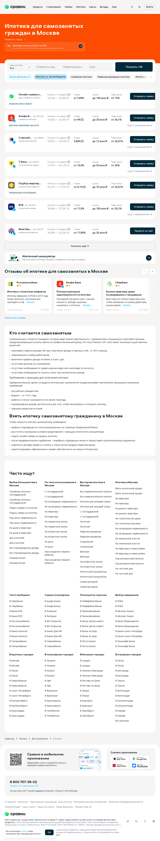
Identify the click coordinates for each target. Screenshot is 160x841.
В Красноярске (53, 700)
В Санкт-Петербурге (20, 690)
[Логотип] (77, 814)
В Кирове (120, 710)
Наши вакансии (64, 806)
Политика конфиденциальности (126, 801)
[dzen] (153, 821)
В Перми (84, 690)
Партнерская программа (43, 801)
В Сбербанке (16, 601)
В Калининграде (124, 700)
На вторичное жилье (56, 531)
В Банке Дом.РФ (53, 631)
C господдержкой (89, 511)
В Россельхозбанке (19, 621)
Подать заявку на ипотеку (23, 507)
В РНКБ (119, 601)
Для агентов (65, 801)
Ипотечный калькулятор (38, 256)
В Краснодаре (16, 710)
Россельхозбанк (27, 282)
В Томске (120, 680)
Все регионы (122, 720)
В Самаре (85, 660)
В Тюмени (50, 660)
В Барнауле (86, 700)
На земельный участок (127, 538)
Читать (30, 302)
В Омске (13, 670)
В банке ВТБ (15, 611)
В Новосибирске (18, 680)
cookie (23, 831)
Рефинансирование (90, 531)
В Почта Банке (88, 641)
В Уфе (48, 680)
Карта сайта (28, 806)
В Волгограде (122, 690)
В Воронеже (51, 690)
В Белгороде (122, 670)
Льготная (85, 521)
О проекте (10, 801)
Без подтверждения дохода (24, 547)
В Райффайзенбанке (91, 601)
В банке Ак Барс (88, 631)
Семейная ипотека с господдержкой (20, 493)
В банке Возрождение (127, 621)
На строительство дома (127, 518)
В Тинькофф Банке (125, 641)
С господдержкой (54, 491)
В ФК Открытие (53, 621)
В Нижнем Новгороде (91, 670)
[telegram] (127, 821)
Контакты (23, 801)
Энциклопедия (12, 806)
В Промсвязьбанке (90, 611)
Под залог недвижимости (22, 517)
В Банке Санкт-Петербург (129, 631)
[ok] (145, 821)
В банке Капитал (18, 631)
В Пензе (119, 660)
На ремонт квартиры (126, 508)
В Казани (50, 670)
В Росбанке (51, 611)
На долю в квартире (20, 527)
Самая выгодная (89, 581)
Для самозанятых (40, 738)
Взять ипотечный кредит (128, 488)
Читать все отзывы (15, 317)
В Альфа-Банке (53, 601)
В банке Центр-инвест (92, 621)
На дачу (49, 541)
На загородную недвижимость (61, 501)
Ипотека (23, 738)
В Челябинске (52, 710)
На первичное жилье (56, 521)
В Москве (14, 660)
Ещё (114, 6)
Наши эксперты (45, 806)
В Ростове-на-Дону (90, 680)
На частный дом (124, 568)
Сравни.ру (9, 738)
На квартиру (51, 511)
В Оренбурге (87, 710)
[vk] (136, 821)
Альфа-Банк (73, 282)
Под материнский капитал (129, 558)
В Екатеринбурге (18, 700)
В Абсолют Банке (124, 611)
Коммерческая (17, 557)
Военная (84, 551)
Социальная (86, 541)
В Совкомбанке (53, 641)
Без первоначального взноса (96, 491)
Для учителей (16, 537)
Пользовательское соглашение (90, 801)
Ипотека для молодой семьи (95, 501)
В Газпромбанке (18, 641)
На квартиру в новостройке (130, 548)
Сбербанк (121, 282)
